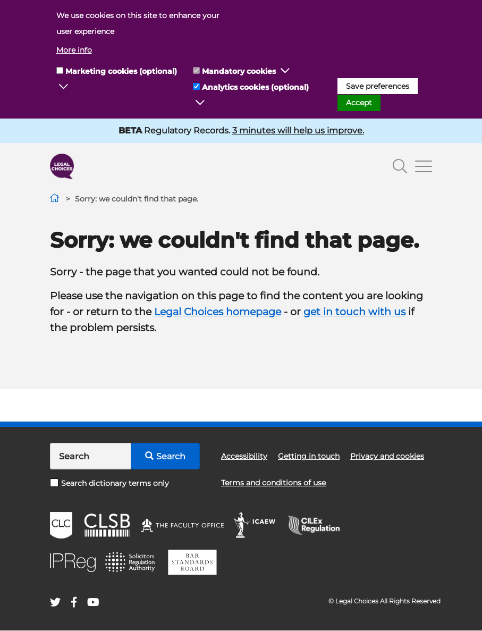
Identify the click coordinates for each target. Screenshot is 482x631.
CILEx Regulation (319, 525)
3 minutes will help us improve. (298, 130)
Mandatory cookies (239, 71)
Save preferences (377, 86)
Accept (359, 102)
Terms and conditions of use (273, 482)
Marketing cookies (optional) (121, 71)
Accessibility (244, 456)
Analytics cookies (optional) (255, 87)
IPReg (73, 562)
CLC (61, 525)
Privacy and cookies (387, 456)
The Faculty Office (182, 525)
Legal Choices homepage (217, 312)
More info (74, 50)
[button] (63, 87)
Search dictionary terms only (109, 483)
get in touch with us (354, 312)
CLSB (106, 525)
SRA (131, 562)
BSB (192, 562)
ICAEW (255, 525)
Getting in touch (309, 456)
